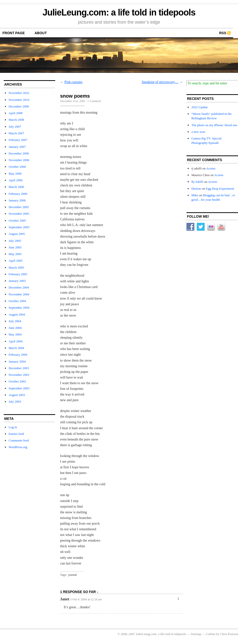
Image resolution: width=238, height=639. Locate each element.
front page (13, 33)
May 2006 (15, 173)
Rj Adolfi (197, 181)
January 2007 (17, 147)
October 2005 (17, 220)
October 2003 (17, 381)
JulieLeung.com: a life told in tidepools (119, 12)
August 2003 (17, 395)
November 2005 (19, 213)
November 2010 (19, 100)
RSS (222, 33)
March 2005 (16, 267)
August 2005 (17, 234)
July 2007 (15, 126)
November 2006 (19, 160)
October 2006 (17, 166)
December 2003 (19, 368)
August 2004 (17, 314)
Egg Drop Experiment (220, 188)
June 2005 (15, 247)
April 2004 (16, 341)
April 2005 (16, 260)
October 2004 (17, 301)
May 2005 (15, 254)
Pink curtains (74, 82)
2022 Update (199, 107)
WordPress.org (18, 447)
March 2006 (16, 187)
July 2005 (15, 241)
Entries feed (16, 434)
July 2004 (15, 321)
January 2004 (17, 361)
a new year (198, 132)
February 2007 (18, 140)
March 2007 (16, 133)
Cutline (210, 634)
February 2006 (18, 194)
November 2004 (19, 294)
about (41, 33)
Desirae (196, 188)
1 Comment (94, 101)
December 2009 (19, 106)
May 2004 (15, 334)
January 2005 (17, 281)
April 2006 (16, 180)
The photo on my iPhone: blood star (214, 125)
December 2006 (19, 153)
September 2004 (19, 307)
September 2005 (19, 227)
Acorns (210, 168)
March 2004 (16, 348)
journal (72, 575)
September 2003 (19, 388)
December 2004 (19, 287)
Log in (13, 427)
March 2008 (16, 120)
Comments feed (19, 440)
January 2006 (17, 200)
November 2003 (19, 375)
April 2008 (16, 113)
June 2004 (15, 328)
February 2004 (18, 354)
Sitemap (196, 634)
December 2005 (19, 207)
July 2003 (15, 401)
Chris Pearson (229, 634)
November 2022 (19, 93)
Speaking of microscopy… (160, 82)
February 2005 (18, 274)
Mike (194, 195)
